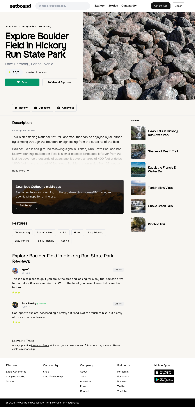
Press (83, 386)
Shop (46, 371)
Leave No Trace (40, 345)
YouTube (122, 391)
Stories (113, 5)
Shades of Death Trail (163, 151)
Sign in (178, 5)
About (83, 371)
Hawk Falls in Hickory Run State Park (163, 133)
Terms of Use (53, 402)
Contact (84, 391)
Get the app (26, 205)
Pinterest (122, 381)
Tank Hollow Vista (160, 188)
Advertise (85, 381)
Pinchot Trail (156, 224)
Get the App (160, 5)
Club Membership (53, 376)
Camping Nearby (15, 376)
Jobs (83, 376)
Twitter (121, 386)
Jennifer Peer (28, 130)
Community (129, 5)
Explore (99, 5)
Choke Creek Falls (160, 206)
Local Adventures (16, 371)
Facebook (123, 376)
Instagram (123, 371)
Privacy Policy (71, 402)
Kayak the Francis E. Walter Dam (162, 169)
